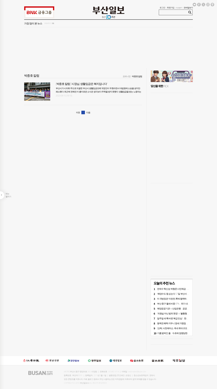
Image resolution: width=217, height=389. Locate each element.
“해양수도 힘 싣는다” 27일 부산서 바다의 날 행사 (178, 293)
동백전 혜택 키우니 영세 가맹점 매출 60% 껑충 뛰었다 (181, 323)
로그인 (162, 7)
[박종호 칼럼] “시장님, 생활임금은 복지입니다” (81, 84)
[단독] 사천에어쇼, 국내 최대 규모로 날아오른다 (178, 328)
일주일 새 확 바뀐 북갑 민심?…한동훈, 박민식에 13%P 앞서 (183, 318)
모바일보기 (188, 7)
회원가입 (170, 7)
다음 (88, 112)
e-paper (179, 7)
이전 (78, 112)
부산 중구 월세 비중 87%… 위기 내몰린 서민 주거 (179, 303)
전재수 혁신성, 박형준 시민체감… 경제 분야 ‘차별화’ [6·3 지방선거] (186, 288)
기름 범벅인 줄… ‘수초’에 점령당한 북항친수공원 (178, 333)
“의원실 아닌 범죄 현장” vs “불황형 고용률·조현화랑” (180, 313)
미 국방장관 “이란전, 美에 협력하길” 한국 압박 (177, 298)
